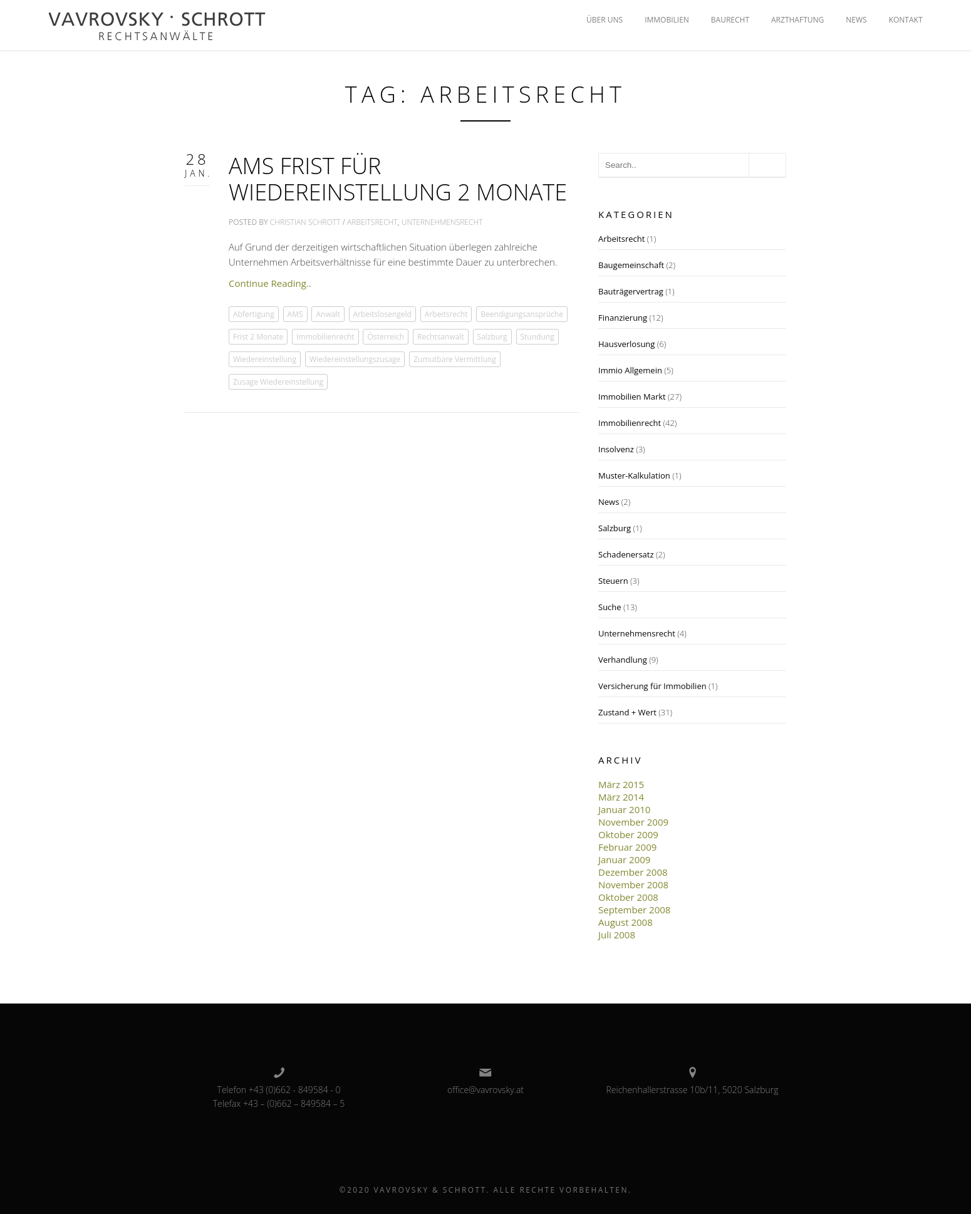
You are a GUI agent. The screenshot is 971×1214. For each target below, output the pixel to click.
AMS (295, 314)
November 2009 (633, 822)
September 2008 (634, 909)
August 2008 (625, 922)
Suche (609, 607)
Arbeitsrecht (372, 222)
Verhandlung (622, 659)
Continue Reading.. (270, 283)
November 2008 (633, 884)
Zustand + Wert (627, 712)
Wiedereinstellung (264, 359)
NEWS (856, 19)
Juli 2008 (616, 934)
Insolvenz (616, 449)
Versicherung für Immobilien (652, 686)
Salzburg (492, 336)
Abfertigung (253, 314)
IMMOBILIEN (667, 19)
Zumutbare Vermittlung (454, 359)
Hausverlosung (626, 344)
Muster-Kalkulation (634, 475)
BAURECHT (730, 19)
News (608, 501)
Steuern (613, 580)
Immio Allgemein (630, 370)
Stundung (537, 336)
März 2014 (621, 797)
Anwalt (328, 314)
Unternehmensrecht (442, 222)
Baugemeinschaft (631, 265)
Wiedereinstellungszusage (354, 359)
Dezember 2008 (633, 872)
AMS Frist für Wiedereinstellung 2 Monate (398, 178)
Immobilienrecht (325, 336)
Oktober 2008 (628, 897)
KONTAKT (906, 19)
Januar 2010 (624, 809)
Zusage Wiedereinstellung (278, 381)
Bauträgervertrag (630, 291)
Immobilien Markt (632, 396)
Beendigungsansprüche (521, 314)
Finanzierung (622, 317)
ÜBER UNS (604, 19)
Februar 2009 (627, 847)
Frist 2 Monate (258, 336)
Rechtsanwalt (440, 336)
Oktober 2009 (628, 834)
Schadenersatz (626, 554)
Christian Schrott (305, 222)
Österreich (385, 336)
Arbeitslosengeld (382, 314)
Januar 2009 (624, 859)
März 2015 (621, 784)
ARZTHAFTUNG (797, 19)
